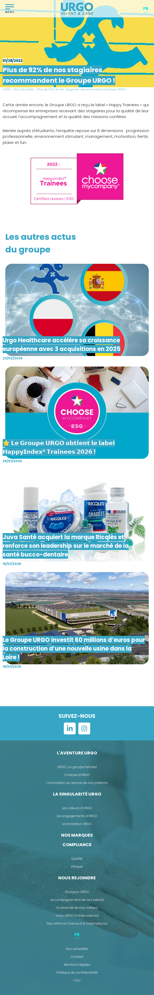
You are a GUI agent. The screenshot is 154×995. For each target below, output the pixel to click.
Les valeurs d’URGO (77, 808)
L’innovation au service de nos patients (77, 783)
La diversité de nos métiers (77, 907)
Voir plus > (77, 688)
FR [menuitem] (145, 9)
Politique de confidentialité (77, 972)
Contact (77, 956)
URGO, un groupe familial (77, 767)
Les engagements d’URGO (77, 816)
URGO (7, 89)
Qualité (77, 858)
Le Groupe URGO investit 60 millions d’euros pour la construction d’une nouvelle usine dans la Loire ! (74, 648)
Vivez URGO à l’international (77, 915)
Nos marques (77, 835)
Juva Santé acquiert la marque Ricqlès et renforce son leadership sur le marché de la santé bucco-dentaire (66, 546)
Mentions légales (77, 964)
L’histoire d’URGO (77, 775)
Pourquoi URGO (77, 892)
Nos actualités (24, 89)
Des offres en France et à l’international (77, 923)
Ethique (77, 866)
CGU (77, 980)
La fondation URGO (77, 824)
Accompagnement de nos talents (77, 900)
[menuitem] (145, 8)
